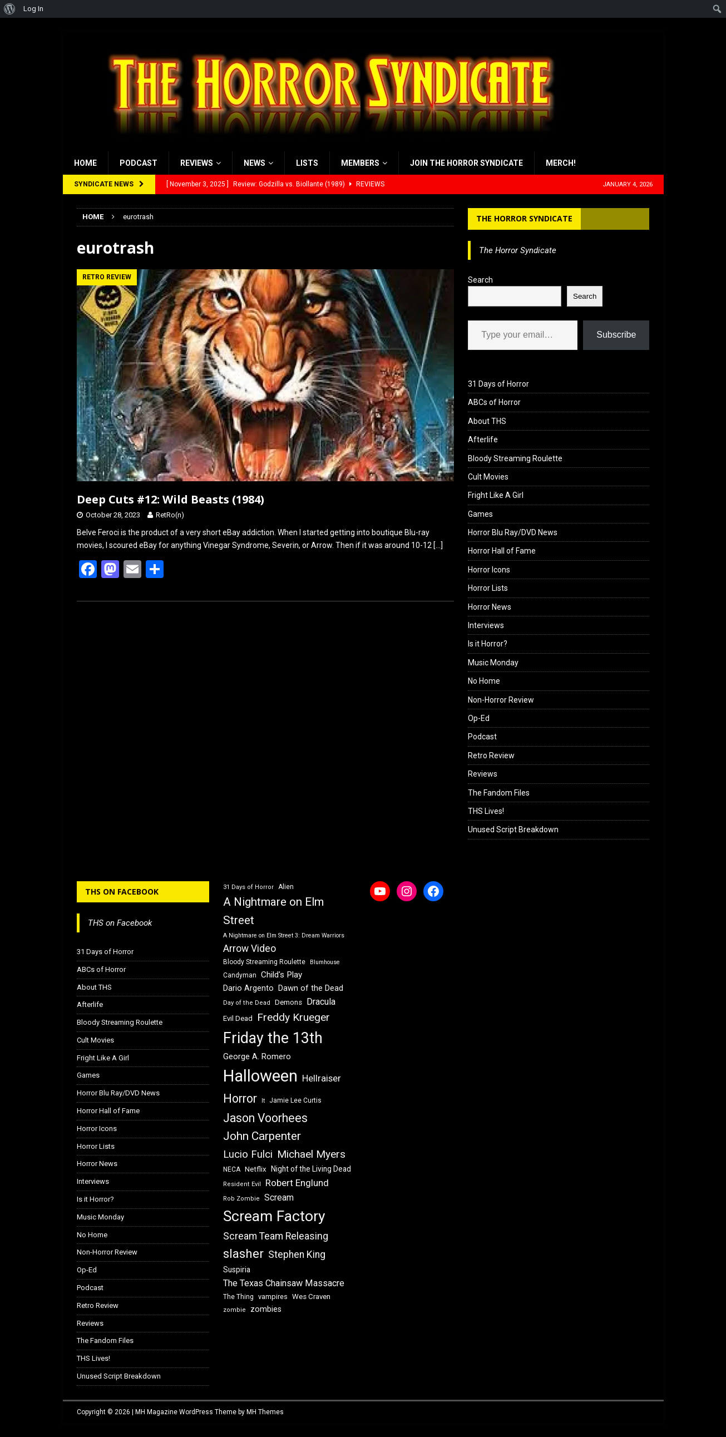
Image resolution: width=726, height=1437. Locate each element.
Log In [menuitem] (33, 8)
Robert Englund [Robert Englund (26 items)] (297, 1182)
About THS (487, 421)
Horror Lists (488, 588)
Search (480, 279)
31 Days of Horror (498, 383)
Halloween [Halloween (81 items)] (260, 1075)
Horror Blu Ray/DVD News (512, 532)
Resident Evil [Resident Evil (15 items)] (242, 1184)
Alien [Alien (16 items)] (286, 887)
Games (480, 514)
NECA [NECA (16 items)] (231, 1169)
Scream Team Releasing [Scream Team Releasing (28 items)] (275, 1236)
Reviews (196, 163)
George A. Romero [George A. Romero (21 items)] (257, 1056)
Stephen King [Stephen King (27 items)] (296, 1254)
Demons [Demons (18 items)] (288, 1002)
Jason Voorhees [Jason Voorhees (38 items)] (265, 1118)
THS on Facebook (122, 891)
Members (360, 163)
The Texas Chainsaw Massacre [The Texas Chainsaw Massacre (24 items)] (283, 1283)
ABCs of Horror (494, 402)
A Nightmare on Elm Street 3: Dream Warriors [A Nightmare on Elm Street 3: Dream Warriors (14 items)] (283, 935)
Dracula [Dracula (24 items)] (321, 1001)
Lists (307, 163)
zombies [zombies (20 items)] (265, 1309)
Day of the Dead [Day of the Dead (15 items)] (246, 1002)
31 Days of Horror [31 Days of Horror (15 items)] (248, 887)
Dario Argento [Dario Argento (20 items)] (248, 988)
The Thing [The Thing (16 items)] (238, 1297)
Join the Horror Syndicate (466, 163)
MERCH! (561, 163)
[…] (438, 545)
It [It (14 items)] (263, 1100)
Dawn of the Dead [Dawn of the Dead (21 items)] (310, 988)
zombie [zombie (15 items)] (234, 1309)
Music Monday (493, 662)
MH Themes (265, 1412)
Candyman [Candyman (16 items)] (239, 975)
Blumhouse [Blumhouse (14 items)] (325, 962)
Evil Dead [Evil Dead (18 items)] (238, 1018)
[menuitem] (9, 9)
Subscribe (616, 334)
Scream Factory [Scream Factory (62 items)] (274, 1215)
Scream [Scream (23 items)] (279, 1197)
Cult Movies (488, 476)
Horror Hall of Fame (502, 550)
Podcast (138, 163)
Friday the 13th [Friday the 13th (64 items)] (273, 1038)
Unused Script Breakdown (513, 829)
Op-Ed (479, 718)
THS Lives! (486, 811)
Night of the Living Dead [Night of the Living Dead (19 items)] (311, 1168)
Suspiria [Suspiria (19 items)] (236, 1269)
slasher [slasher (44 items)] (243, 1253)
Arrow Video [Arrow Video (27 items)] (249, 948)
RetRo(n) (170, 515)
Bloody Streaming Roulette (515, 458)
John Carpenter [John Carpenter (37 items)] (262, 1136)
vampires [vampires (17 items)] (273, 1296)
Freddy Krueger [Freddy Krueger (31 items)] (293, 1017)
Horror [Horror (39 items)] (240, 1098)
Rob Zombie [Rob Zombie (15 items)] (241, 1198)
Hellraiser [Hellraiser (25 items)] (321, 1078)
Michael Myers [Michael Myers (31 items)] (311, 1154)
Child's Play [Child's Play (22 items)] (281, 975)
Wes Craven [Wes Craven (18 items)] (311, 1296)
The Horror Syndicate (524, 218)
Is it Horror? (487, 643)
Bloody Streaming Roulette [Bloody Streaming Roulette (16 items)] (264, 962)
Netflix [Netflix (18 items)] (255, 1169)
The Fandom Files (499, 792)
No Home (484, 680)
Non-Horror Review (501, 699)
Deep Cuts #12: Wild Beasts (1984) (170, 499)
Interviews (486, 625)
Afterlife (483, 439)
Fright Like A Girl (495, 495)
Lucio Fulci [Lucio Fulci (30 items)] (248, 1154)
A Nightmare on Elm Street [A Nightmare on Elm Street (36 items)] (273, 911)
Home (85, 163)
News (254, 163)
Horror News (489, 607)
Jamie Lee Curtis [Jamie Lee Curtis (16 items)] (295, 1100)
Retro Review (491, 755)
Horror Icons (489, 569)
